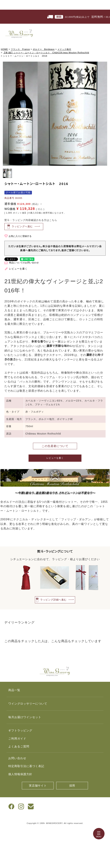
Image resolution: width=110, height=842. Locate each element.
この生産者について (55, 446)
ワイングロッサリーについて (27, 703)
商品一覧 (14, 690)
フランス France (20, 49)
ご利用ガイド (17, 738)
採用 (72, 785)
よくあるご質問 (18, 746)
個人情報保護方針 (20, 774)
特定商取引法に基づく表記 (26, 766)
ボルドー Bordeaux (44, 49)
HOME (4, 49)
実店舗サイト (38, 785)
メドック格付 (64, 49)
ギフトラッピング (20, 730)
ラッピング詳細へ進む (53, 599)
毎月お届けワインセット (24, 717)
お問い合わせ (17, 758)
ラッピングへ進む (22, 226)
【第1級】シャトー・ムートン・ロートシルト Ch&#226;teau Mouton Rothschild (46, 52)
